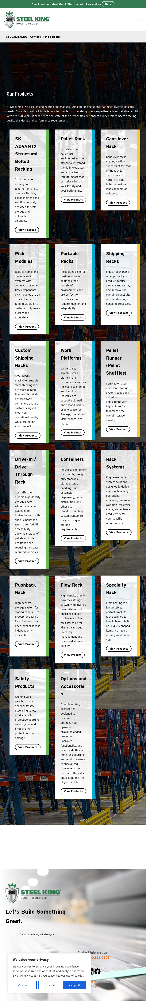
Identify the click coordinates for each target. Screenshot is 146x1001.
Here (108, 4)
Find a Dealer (51, 36)
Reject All (50, 985)
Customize (24, 985)
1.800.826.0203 (17, 36)
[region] (49, 973)
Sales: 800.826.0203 (94, 957)
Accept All (74, 985)
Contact (35, 36)
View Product (27, 230)
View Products (73, 199)
